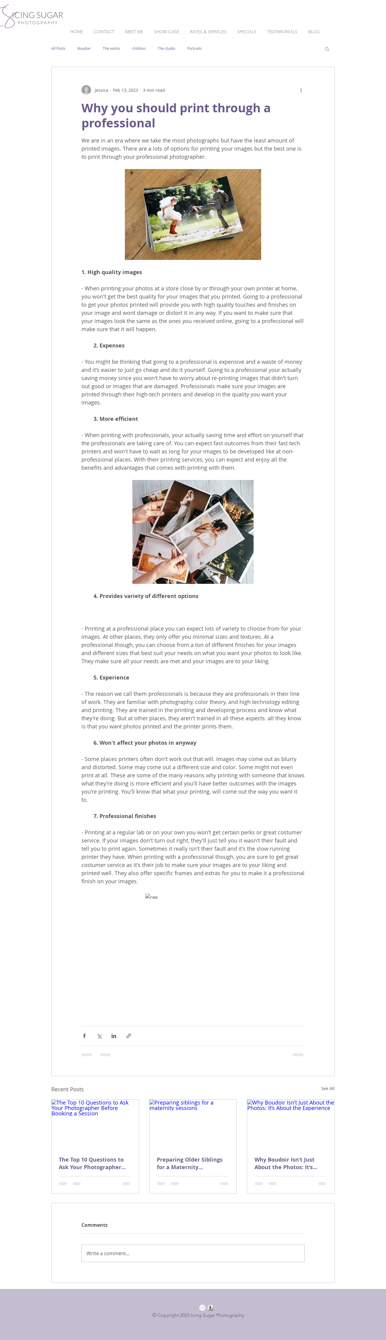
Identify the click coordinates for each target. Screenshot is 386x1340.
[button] (327, 48)
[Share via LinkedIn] (114, 1036)
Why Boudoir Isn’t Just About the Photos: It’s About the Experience (285, 1163)
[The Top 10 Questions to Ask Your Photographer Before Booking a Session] (95, 1124)
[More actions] (301, 90)
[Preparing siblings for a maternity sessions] (193, 1124)
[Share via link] (128, 1036)
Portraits (194, 48)
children (139, 48)
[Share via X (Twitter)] (99, 1036)
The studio (166, 48)
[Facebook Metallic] (210, 1308)
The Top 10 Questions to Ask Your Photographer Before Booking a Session (93, 1163)
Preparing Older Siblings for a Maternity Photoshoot (190, 1163)
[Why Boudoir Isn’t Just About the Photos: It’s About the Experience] (290, 1124)
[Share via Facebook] (84, 1036)
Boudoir (84, 48)
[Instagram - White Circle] (202, 1308)
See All (328, 1088)
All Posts (58, 48)
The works (111, 48)
